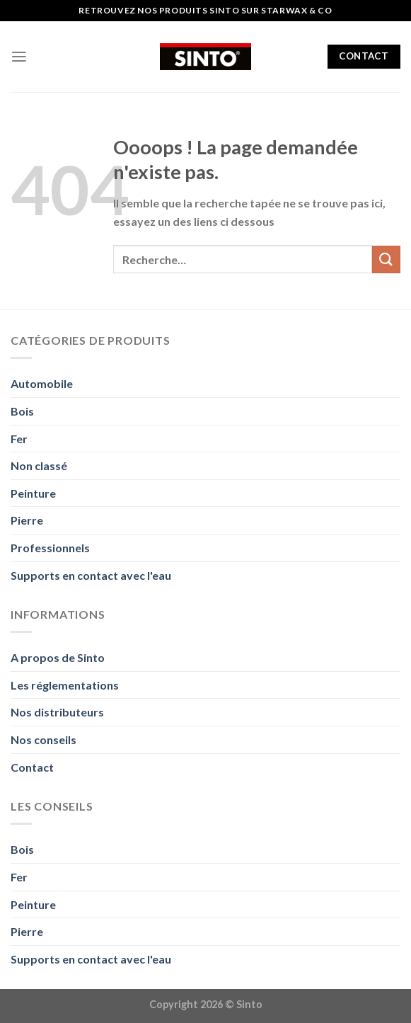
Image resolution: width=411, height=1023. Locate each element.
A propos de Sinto (58, 657)
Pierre (27, 520)
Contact (32, 767)
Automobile (42, 383)
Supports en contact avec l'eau (91, 575)
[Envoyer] (386, 259)
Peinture (33, 493)
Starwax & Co (296, 10)
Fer (19, 438)
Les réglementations (65, 685)
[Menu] (19, 57)
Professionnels (50, 547)
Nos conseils (43, 739)
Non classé (39, 465)
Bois (22, 411)
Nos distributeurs (57, 712)
